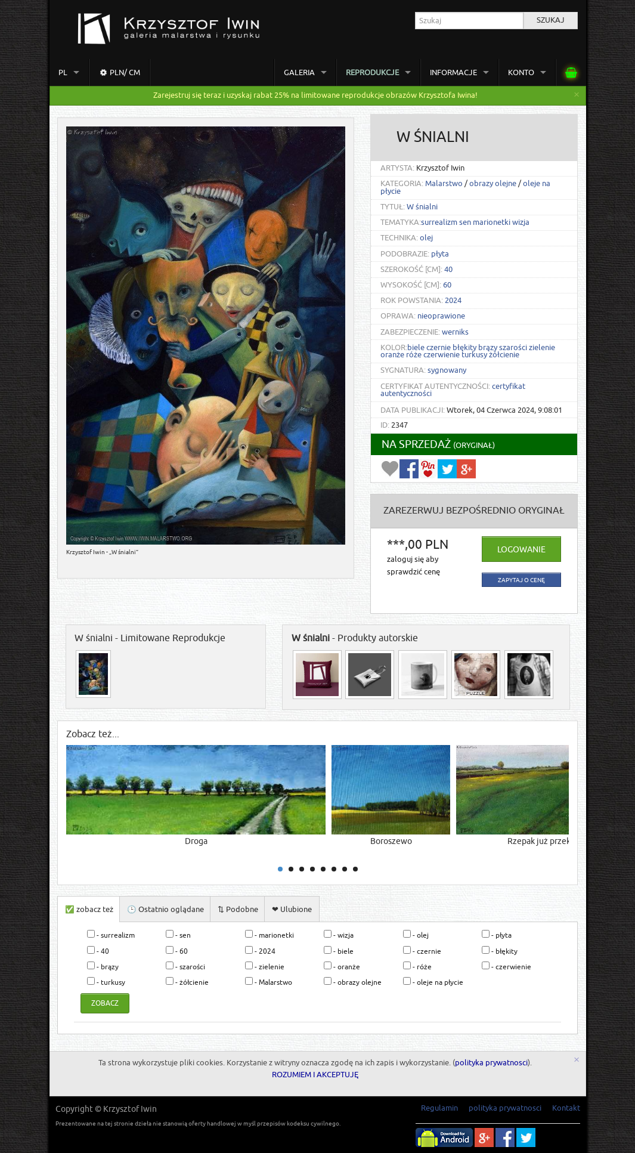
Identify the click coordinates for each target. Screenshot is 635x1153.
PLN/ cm (118, 73)
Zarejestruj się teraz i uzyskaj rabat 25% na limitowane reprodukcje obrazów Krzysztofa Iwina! (315, 95)
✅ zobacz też (89, 909)
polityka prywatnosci (491, 1063)
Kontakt (566, 1108)
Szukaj (551, 20)
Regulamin (439, 1108)
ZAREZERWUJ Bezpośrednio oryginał (474, 511)
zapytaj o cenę (521, 580)
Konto (521, 72)
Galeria (299, 72)
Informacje (453, 72)
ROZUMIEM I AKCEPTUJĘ (315, 1075)
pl (62, 72)
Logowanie (521, 549)
